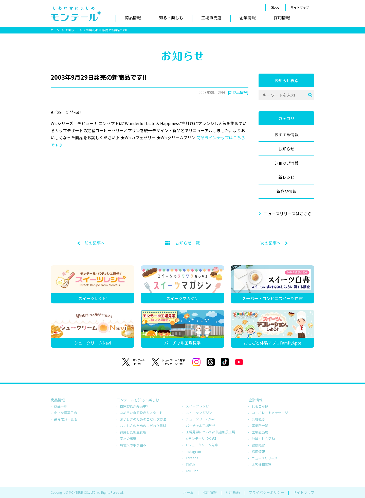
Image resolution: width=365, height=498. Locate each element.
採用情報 (282, 17)
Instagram (193, 451)
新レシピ (286, 177)
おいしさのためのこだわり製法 (143, 419)
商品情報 (133, 17)
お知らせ (71, 30)
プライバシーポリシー (266, 492)
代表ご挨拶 (260, 406)
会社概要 (258, 419)
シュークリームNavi (200, 419)
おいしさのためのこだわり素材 (143, 425)
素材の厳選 (128, 438)
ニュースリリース (265, 458)
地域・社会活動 (263, 438)
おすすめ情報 (286, 134)
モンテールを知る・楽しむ (138, 399)
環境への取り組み (133, 445)
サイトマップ (300, 7)
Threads (192, 457)
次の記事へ (270, 243)
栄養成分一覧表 (65, 419)
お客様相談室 (261, 464)
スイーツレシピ (197, 406)
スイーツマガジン (199, 412)
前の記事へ (94, 243)
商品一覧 (60, 406)
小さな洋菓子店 (65, 412)
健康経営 (258, 445)
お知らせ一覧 (182, 243)
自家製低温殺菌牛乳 (135, 406)
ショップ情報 (286, 163)
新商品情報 (286, 191)
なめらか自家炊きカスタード (141, 412)
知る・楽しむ (171, 17)
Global (275, 7)
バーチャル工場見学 (200, 425)
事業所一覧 (260, 425)
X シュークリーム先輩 (202, 444)
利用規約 (233, 492)
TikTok (190, 464)
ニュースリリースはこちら (288, 214)
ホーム (55, 30)
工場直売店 (211, 17)
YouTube (192, 470)
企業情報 (248, 17)
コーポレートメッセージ (270, 412)
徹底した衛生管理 (133, 432)
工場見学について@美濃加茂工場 (210, 432)
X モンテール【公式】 (202, 438)
